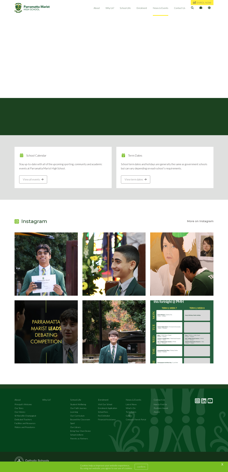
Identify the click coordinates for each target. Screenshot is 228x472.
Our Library (75, 427)
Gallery (129, 416)
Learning (74, 412)
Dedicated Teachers (23, 419)
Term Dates (131, 412)
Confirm (141, 466)
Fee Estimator (104, 416)
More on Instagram (200, 221)
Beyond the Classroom (80, 419)
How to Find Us (160, 404)
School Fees (103, 412)
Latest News (131, 404)
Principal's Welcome (23, 404)
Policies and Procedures (25, 427)
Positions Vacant (161, 408)
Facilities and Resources (25, 423)
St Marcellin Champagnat (25, 416)
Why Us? (110, 8)
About (97, 8)
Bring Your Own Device (80, 431)
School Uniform (76, 435)
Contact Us (179, 8)
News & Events (160, 8)
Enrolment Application (107, 408)
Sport (72, 423)
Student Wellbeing (78, 404)
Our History (20, 412)
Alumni (157, 412)
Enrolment (142, 8)
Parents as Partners (79, 438)
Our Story (19, 408)
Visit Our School (105, 404)
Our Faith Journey (78, 408)
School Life (125, 8)
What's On (131, 408)
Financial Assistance (107, 419)
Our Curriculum (77, 416)
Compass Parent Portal (136, 419)
